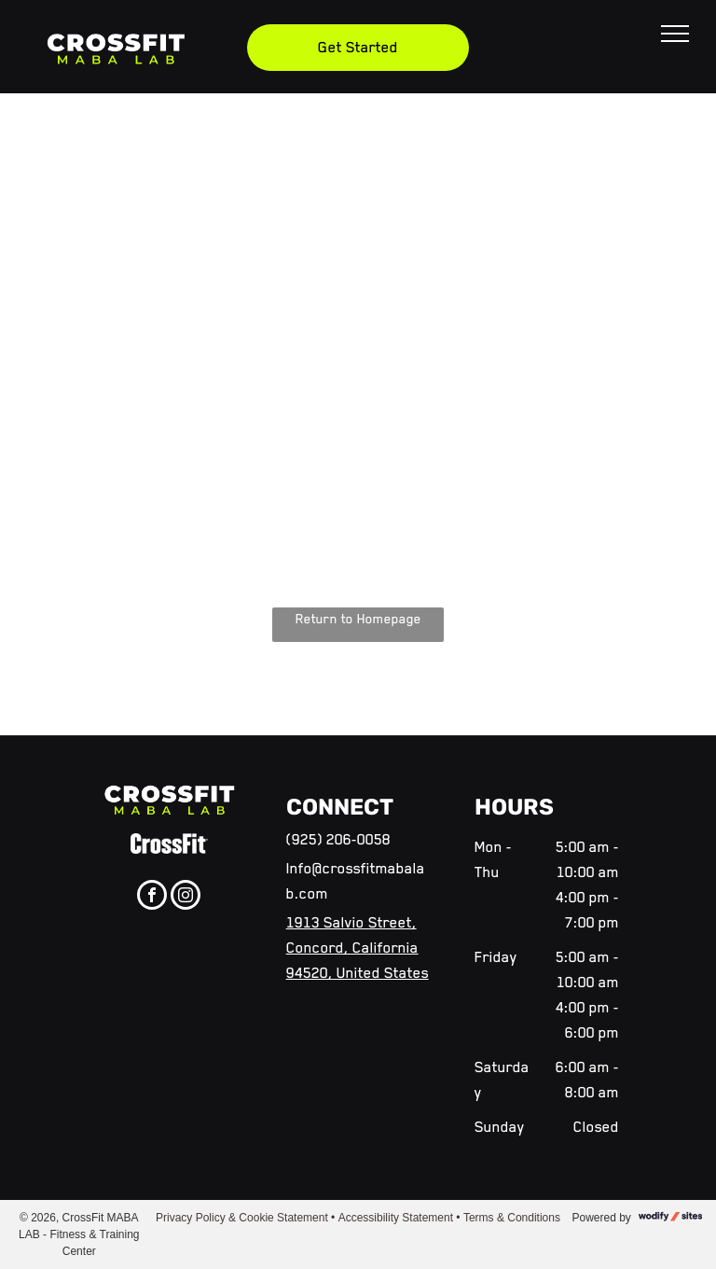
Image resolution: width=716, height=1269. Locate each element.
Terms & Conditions (511, 1217)
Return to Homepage (358, 618)
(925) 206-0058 (338, 839)
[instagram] (185, 897)
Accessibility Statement (395, 1217)
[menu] (675, 33)
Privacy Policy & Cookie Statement (242, 1217)
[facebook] (152, 897)
